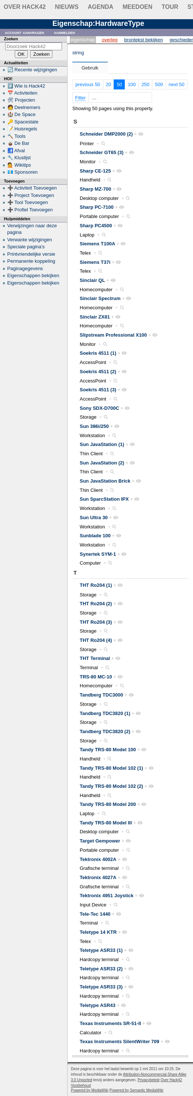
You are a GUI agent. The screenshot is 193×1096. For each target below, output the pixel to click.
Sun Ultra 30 (94, 517)
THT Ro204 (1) (96, 585)
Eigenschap (82, 39)
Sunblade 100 (95, 535)
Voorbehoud (81, 1085)
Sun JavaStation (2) (102, 463)
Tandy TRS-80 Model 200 (108, 804)
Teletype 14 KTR (98, 932)
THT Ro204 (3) (96, 622)
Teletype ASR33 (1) (101, 950)
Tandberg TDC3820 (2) (105, 731)
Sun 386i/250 (94, 426)
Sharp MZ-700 (95, 189)
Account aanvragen (24, 32)
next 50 (177, 84)
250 (145, 84)
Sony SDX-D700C (99, 408)
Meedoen (137, 7)
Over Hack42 (25, 7)
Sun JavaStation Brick (105, 481)
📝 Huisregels (22, 129)
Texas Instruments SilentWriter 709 (119, 1041)
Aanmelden (64, 32)
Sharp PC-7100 (97, 207)
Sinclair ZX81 (95, 317)
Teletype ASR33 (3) (101, 987)
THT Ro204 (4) (96, 640)
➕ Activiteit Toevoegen (32, 188)
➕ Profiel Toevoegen (30, 209)
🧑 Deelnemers (24, 107)
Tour (170, 7)
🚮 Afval (16, 150)
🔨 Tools (16, 136)
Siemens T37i (95, 262)
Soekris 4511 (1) (98, 353)
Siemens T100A (97, 243)
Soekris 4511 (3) (98, 389)
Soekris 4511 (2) (98, 371)
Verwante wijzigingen (29, 239)
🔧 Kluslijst (19, 157)
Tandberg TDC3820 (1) (105, 713)
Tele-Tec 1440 (95, 914)
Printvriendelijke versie (31, 254)
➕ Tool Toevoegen (27, 202)
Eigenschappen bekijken (33, 275)
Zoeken (11, 39)
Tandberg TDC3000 (101, 695)
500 (159, 84)
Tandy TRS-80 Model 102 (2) (111, 786)
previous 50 (87, 84)
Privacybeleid (148, 1080)
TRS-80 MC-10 (96, 677)
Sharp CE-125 (95, 171)
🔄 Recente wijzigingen (32, 69)
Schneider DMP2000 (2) (106, 134)
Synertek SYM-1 (98, 554)
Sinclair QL (92, 280)
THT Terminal (95, 658)
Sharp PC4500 (96, 225)
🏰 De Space (21, 114)
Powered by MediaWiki (89, 1090)
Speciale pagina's (26, 246)
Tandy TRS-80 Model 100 (108, 749)
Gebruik (90, 68)
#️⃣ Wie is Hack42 (26, 86)
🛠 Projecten (21, 100)
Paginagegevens (25, 268)
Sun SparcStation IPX (104, 499)
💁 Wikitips (19, 165)
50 (119, 84)
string (78, 52)
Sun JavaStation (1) (102, 444)
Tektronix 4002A (98, 859)
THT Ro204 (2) (96, 603)
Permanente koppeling (31, 261)
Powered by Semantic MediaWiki (136, 1090)
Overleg (110, 39)
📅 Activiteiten (22, 93)
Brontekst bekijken (143, 39)
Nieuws (67, 7)
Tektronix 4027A (98, 877)
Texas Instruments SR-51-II (110, 1023)
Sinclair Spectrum (100, 298)
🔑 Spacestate (23, 122)
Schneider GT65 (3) (101, 152)
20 (108, 84)
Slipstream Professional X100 (113, 335)
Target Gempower (100, 841)
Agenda (100, 7)
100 (132, 84)
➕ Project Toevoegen (30, 195)
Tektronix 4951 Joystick (107, 895)
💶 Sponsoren (22, 172)
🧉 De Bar (18, 143)
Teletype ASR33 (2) (101, 968)
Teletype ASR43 (98, 1005)
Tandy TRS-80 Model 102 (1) (111, 768)
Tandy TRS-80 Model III (106, 823)
